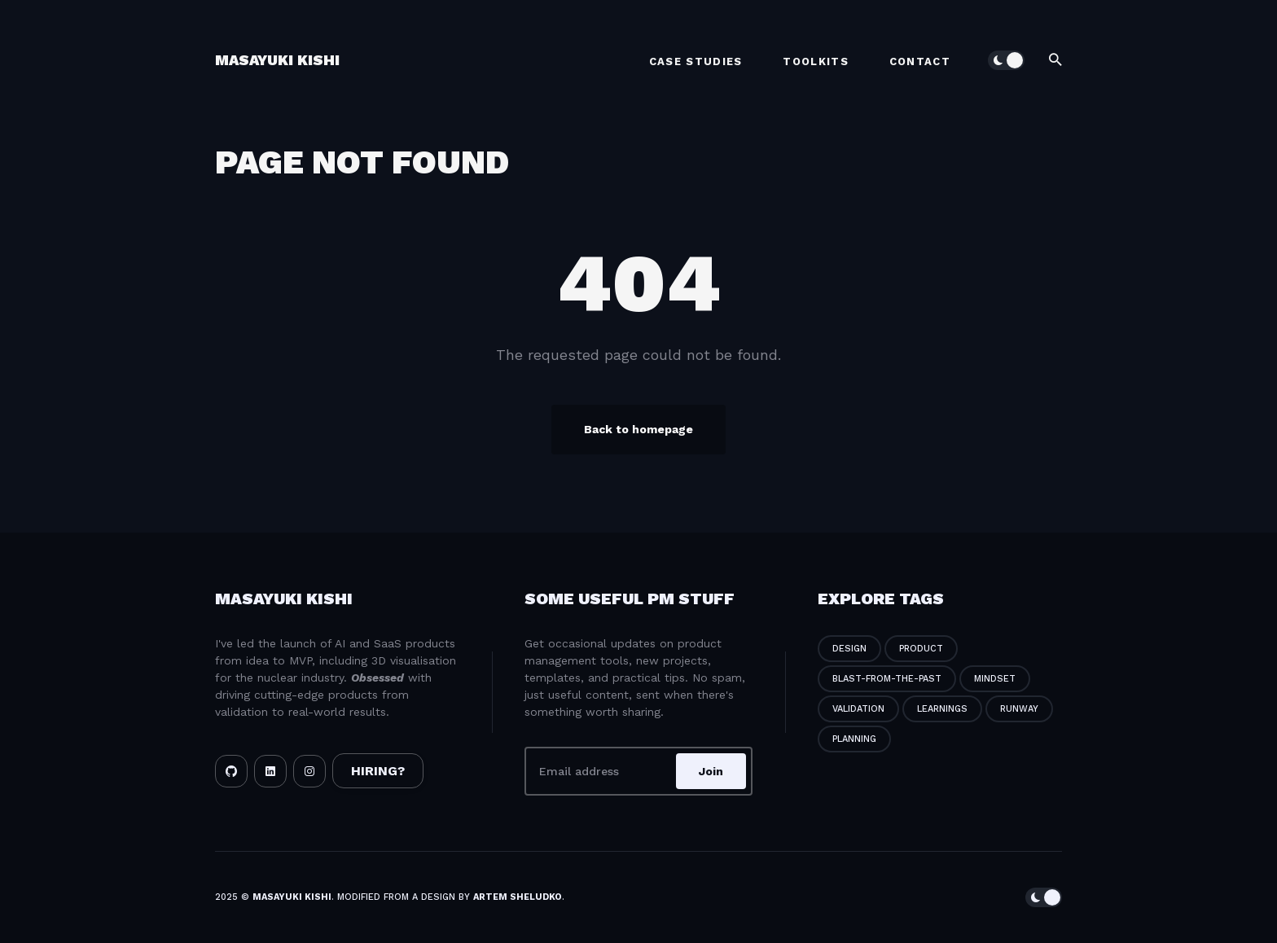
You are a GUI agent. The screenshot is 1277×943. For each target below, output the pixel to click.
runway (1019, 709)
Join (711, 771)
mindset (995, 678)
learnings (942, 709)
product (921, 648)
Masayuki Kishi (277, 59)
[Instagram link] (309, 771)
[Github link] (231, 771)
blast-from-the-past (886, 678)
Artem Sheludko (517, 897)
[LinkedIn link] (270, 771)
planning (854, 739)
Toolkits (815, 61)
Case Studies (696, 61)
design (849, 648)
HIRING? (378, 771)
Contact (919, 61)
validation (858, 709)
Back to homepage (638, 429)
